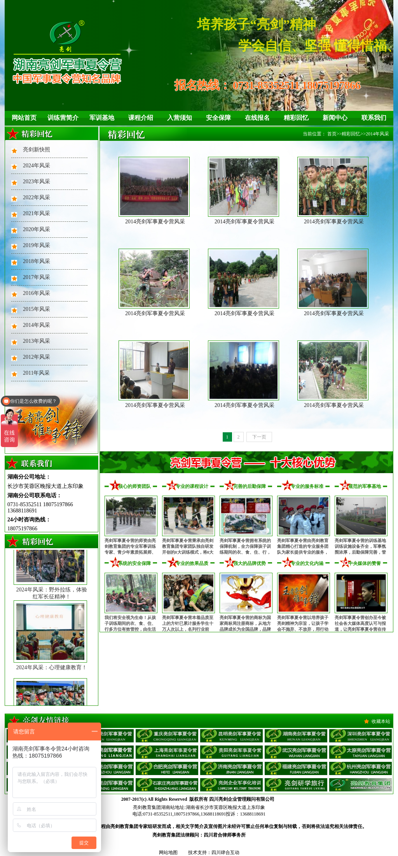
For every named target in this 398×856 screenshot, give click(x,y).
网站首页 (24, 117)
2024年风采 (36, 165)
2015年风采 (36, 309)
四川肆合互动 (225, 852)
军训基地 (101, 117)
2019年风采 (36, 245)
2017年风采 (36, 277)
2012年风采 (36, 357)
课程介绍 (140, 117)
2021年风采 (36, 213)
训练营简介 (63, 117)
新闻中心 (335, 117)
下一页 (259, 437)
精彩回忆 (296, 117)
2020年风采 (36, 229)
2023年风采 (36, 181)
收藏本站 (381, 721)
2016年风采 (36, 293)
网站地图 (168, 852)
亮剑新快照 (36, 150)
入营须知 (179, 117)
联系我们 (373, 117)
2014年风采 (36, 325)
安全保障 (218, 117)
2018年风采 (36, 261)
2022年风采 (36, 197)
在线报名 (257, 117)
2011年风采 (36, 373)
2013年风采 (36, 341)
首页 (332, 134)
